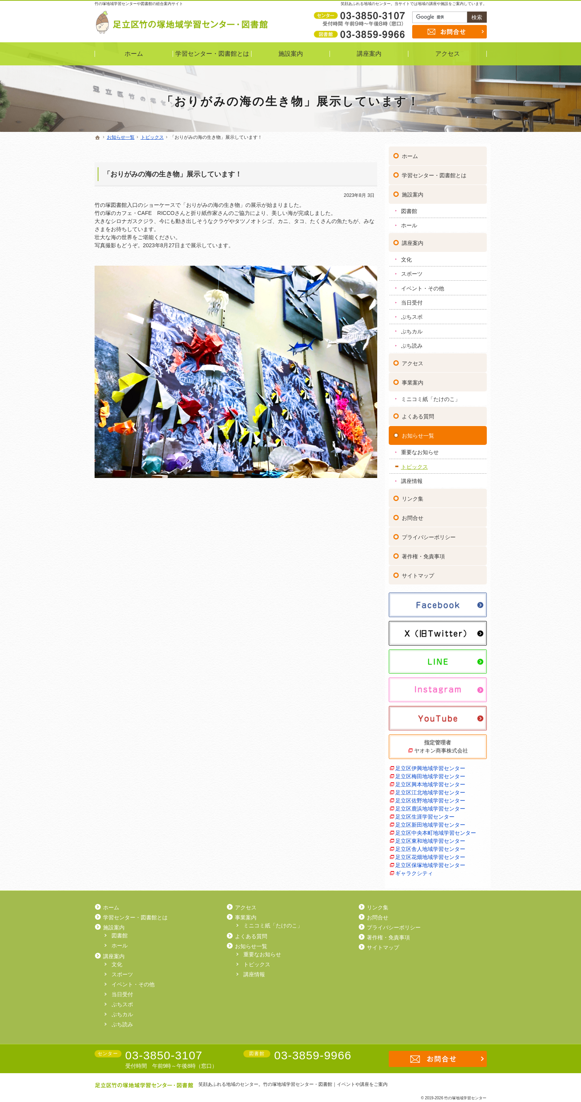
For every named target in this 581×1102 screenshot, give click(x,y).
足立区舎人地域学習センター (430, 846)
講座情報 (412, 478)
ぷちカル (412, 329)
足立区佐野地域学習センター (430, 798)
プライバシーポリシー (429, 534)
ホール (409, 223)
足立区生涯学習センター (424, 814)
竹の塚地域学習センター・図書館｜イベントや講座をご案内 (325, 1084)
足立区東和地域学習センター (430, 838)
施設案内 (412, 192)
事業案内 (412, 380)
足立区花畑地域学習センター (430, 854)
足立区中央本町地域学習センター (435, 830)
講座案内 (412, 240)
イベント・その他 (422, 285)
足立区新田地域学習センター (430, 822)
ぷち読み (412, 343)
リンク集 (412, 496)
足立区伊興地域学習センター (430, 765)
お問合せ (412, 515)
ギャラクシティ (414, 870)
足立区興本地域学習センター (430, 782)
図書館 (409, 208)
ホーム (410, 153)
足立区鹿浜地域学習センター (430, 806)
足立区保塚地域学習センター (430, 862)
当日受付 (412, 300)
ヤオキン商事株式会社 (441, 748)
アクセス (412, 361)
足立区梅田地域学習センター (430, 774)
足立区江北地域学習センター (430, 790)
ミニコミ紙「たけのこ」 (430, 396)
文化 (406, 257)
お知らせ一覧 (418, 433)
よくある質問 (418, 414)
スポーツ (412, 271)
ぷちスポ (412, 314)
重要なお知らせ (420, 449)
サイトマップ (418, 573)
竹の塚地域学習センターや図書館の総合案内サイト (139, 4)
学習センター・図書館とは (434, 173)
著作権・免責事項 (423, 554)
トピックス (414, 464)
